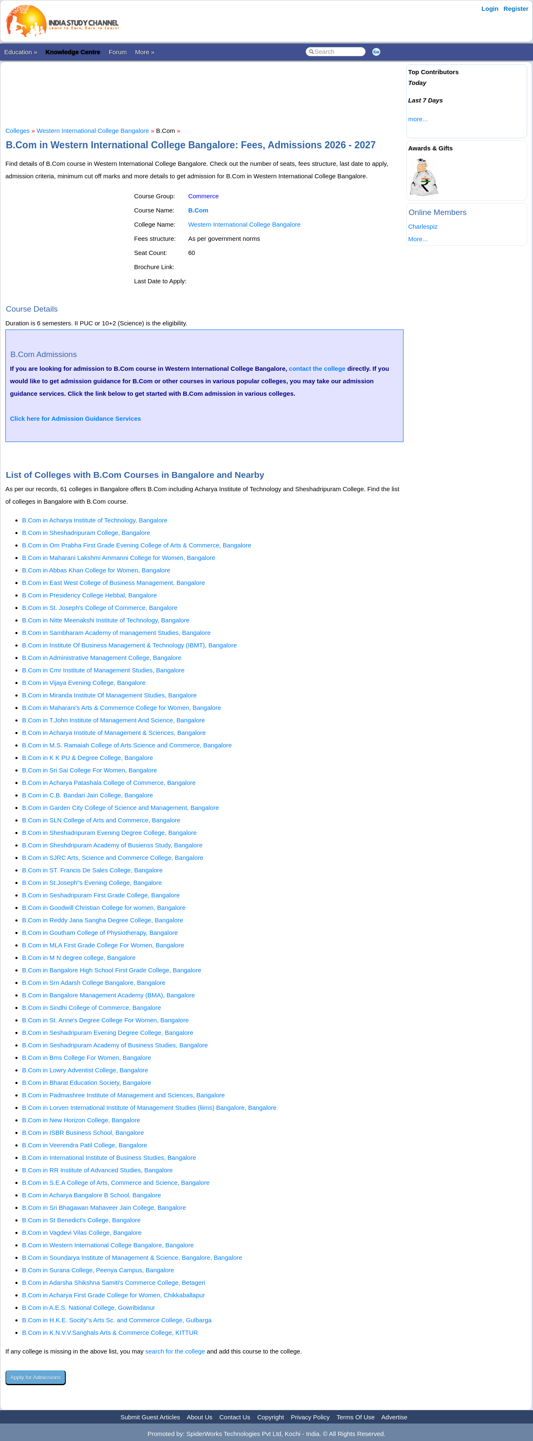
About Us (199, 1417)
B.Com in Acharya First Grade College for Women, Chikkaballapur (113, 1295)
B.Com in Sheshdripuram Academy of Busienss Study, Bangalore (112, 845)
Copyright (270, 1417)
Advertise (394, 1417)
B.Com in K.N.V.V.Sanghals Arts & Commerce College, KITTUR (110, 1332)
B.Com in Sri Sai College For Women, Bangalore (89, 770)
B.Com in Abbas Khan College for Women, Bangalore (96, 570)
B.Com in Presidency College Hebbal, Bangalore (89, 595)
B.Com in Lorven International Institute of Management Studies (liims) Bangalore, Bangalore (149, 1107)
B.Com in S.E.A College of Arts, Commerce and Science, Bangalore (115, 1182)
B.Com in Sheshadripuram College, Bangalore (86, 532)
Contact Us (234, 1417)
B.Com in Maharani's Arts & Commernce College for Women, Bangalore (121, 707)
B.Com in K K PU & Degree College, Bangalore (87, 757)
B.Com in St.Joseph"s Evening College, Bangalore (92, 882)
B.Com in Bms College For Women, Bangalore (86, 1057)
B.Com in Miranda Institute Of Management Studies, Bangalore (109, 695)
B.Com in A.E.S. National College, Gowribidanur (88, 1307)
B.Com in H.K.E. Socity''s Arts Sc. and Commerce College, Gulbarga (117, 1320)
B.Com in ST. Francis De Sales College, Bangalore (92, 870)
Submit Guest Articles (150, 1417)
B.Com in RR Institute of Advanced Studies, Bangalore (97, 1170)
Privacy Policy (310, 1417)
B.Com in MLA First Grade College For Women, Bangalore (103, 945)
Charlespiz (423, 226)
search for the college (175, 1351)
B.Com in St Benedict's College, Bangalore (81, 1220)
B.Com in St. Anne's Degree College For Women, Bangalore (105, 1020)
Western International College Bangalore (93, 130)
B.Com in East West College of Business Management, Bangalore (113, 582)
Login (489, 8)
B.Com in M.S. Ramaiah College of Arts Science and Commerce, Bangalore (127, 745)
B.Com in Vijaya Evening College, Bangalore (84, 682)
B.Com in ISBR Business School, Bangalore (83, 1132)
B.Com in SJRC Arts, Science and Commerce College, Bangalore (112, 857)
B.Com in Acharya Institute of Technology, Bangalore (94, 520)
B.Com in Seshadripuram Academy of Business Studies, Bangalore (115, 1045)
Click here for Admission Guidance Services (75, 418)
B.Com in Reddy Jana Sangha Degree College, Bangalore (102, 920)
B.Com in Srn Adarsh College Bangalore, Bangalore (93, 982)
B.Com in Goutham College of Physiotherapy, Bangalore (100, 932)
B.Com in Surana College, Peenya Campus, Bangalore (98, 1270)
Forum (118, 51)
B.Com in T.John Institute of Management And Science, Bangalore (113, 720)
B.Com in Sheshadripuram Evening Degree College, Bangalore (109, 832)
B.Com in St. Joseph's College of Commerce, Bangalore (99, 607)
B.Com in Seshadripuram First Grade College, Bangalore (101, 895)
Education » (20, 51)
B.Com (198, 210)
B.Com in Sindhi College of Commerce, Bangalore (91, 1007)
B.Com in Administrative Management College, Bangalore (102, 657)
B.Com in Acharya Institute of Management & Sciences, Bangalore (114, 732)
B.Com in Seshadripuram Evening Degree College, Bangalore (107, 1032)
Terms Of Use (355, 1417)
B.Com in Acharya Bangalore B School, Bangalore (91, 1195)
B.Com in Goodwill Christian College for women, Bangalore (104, 907)
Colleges (17, 130)
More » (144, 51)
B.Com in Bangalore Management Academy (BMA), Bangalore (108, 995)
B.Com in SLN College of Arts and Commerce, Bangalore (101, 820)
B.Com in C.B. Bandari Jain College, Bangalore (87, 795)
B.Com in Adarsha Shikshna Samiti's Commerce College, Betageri (113, 1282)
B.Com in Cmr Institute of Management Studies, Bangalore (103, 670)
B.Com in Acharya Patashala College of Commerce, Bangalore (109, 782)
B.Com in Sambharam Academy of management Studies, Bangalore (116, 632)
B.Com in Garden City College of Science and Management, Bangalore (120, 807)
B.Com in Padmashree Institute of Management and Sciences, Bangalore (123, 1095)
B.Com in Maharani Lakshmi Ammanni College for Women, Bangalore (118, 557)
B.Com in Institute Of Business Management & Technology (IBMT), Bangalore (129, 645)
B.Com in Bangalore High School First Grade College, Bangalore (111, 970)
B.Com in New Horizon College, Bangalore (81, 1120)
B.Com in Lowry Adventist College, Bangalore (85, 1070)
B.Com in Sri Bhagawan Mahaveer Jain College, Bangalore (104, 1207)
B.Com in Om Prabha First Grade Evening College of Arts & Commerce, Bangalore (136, 545)
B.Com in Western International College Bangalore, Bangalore (108, 1245)
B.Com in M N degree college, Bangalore (79, 957)
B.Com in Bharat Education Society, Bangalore (86, 1082)
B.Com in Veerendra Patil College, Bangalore (84, 1145)
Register (515, 8)
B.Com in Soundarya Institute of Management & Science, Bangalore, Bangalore (132, 1257)
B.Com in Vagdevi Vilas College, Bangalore (82, 1232)
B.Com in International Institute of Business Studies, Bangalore (109, 1157)
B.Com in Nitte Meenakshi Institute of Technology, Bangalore (105, 620)
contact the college (317, 368)
